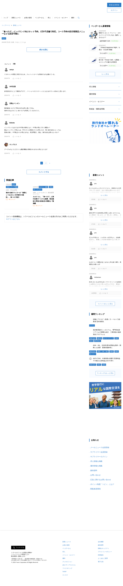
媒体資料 (93, 470)
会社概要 (101, 542)
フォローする (20, 547)
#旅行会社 (93, 338)
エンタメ (65, 575)
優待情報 (92, 94)
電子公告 (101, 561)
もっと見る (105, 74)
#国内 (116, 351)
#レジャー (93, 354)
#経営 (104, 364)
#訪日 (4, 38)
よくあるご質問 (103, 558)
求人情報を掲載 (96, 461)
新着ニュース (16, 18)
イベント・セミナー (61, 18)
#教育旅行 (98, 341)
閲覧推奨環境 (95, 489)
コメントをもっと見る (105, 304)
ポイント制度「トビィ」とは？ (102, 484)
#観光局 (99, 338)
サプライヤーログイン (98, 457)
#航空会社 (93, 351)
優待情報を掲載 (96, 466)
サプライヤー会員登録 (98, 452)
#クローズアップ (108, 338)
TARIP (64, 571)
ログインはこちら (13, 219)
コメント (12, 199)
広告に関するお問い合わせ (100, 480)
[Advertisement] (68, 7)
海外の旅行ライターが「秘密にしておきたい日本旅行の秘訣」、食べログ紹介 (16, 195)
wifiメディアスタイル (69, 565)
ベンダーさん (39, 18)
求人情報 (92, 87)
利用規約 (101, 555)
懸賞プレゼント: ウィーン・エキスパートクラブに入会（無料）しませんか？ (110, 35)
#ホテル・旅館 (43, 187)
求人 (49, 18)
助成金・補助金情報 (97, 109)
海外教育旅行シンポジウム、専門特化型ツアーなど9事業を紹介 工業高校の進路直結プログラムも (107, 332)
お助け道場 (28, 18)
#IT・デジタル (37, 189)
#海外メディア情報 (11, 187)
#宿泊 (51, 187)
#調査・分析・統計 (102, 351)
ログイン (114, 10)
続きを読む (43, 50)
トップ (6, 18)
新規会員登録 (114, 5)
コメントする (44, 172)
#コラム (92, 325)
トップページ (6, 25)
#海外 (116, 338)
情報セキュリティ (103, 548)
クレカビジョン (67, 561)
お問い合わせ (95, 475)
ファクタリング (67, 568)
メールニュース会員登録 (99, 447)
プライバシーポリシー (105, 551)
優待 (72, 18)
